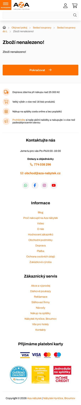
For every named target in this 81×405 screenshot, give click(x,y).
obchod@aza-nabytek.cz (43, 173)
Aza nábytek (34, 398)
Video (40, 223)
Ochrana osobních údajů (40, 256)
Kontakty (40, 329)
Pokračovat (37, 70)
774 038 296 (42, 164)
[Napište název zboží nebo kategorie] (40, 15)
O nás (40, 229)
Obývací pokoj (19, 27)
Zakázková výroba (40, 262)
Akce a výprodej (40, 285)
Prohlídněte (18, 120)
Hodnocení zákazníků (40, 234)
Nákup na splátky (40, 313)
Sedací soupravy (42, 27)
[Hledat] (75, 15)
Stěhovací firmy (40, 302)
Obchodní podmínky (40, 240)
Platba (40, 251)
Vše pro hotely (40, 324)
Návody (40, 307)
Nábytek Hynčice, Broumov (41, 318)
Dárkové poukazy (40, 291)
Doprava (40, 245)
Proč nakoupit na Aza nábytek (40, 218)
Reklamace (40, 296)
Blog (40, 212)
